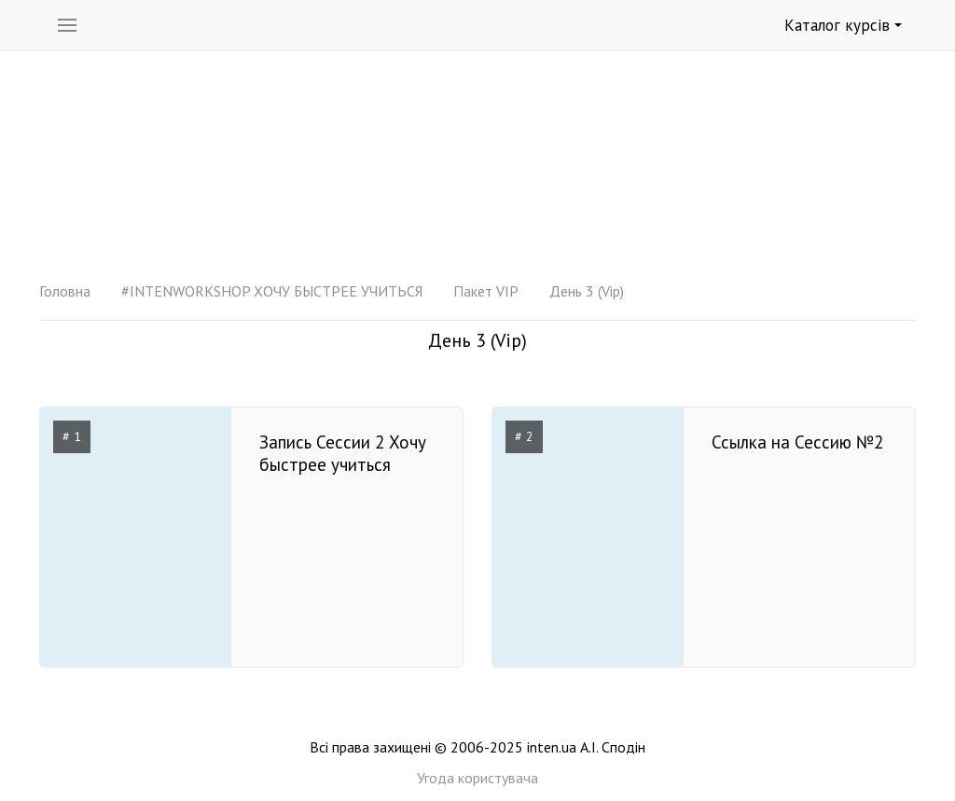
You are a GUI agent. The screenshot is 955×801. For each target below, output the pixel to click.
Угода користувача (477, 777)
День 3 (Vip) (586, 291)
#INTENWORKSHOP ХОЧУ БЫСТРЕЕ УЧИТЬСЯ (271, 291)
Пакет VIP (486, 291)
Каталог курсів (843, 25)
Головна (64, 291)
